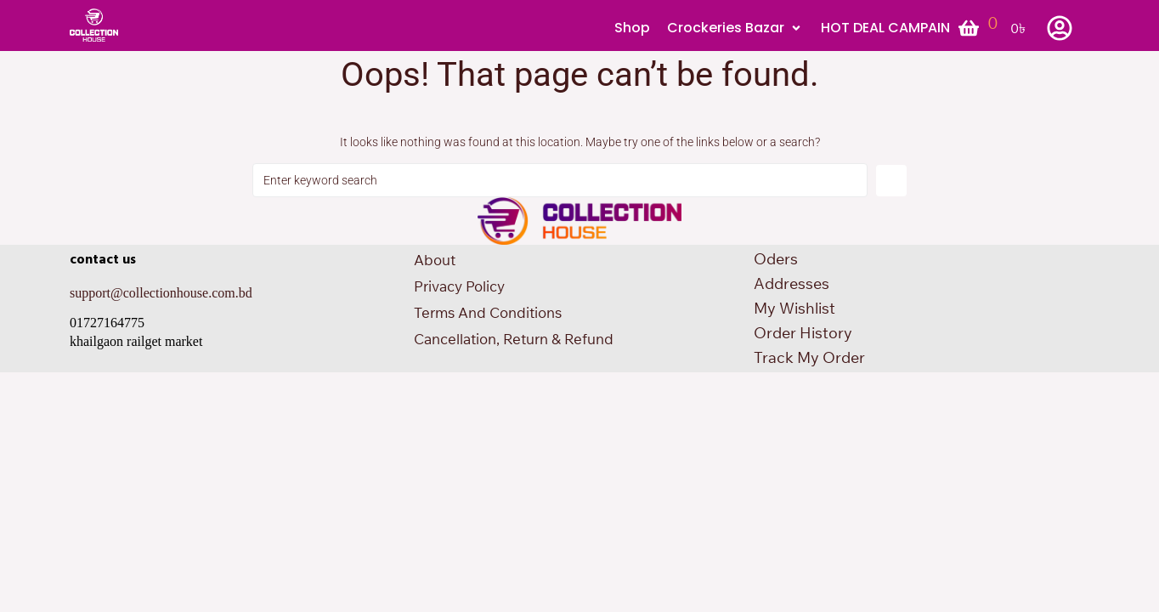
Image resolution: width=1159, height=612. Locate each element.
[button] (735, 28)
